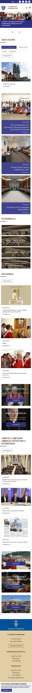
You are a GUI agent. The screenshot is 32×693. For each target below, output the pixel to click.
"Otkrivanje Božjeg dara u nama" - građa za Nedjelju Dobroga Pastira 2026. (14, 311)
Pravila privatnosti (16, 639)
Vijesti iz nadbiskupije (9, 47)
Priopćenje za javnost (9, 84)
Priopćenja (12, 51)
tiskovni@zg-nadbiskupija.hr (16, 677)
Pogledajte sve (7, 55)
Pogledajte (16, 400)
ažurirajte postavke (24, 687)
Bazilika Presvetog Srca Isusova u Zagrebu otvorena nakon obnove (14, 480)
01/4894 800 (17, 661)
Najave (4, 51)
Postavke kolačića (12, 687)
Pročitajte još (6, 86)
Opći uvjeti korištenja (16, 641)
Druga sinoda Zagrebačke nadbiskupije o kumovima (14, 374)
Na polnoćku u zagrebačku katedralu (13, 510)
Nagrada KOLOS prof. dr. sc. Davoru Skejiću (15, 542)
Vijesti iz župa (23, 47)
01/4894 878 (17, 675)
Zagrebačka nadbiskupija (13, 7)
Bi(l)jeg (4, 343)
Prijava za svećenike (16, 645)
